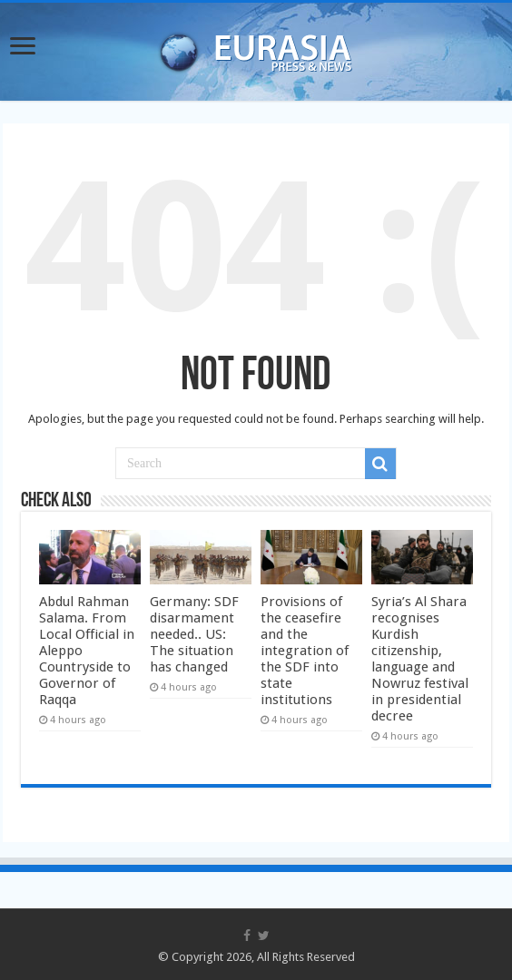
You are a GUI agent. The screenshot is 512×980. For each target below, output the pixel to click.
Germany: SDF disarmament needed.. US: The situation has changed (194, 634)
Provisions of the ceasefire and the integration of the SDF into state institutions (305, 650)
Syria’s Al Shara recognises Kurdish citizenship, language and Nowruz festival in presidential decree (419, 658)
